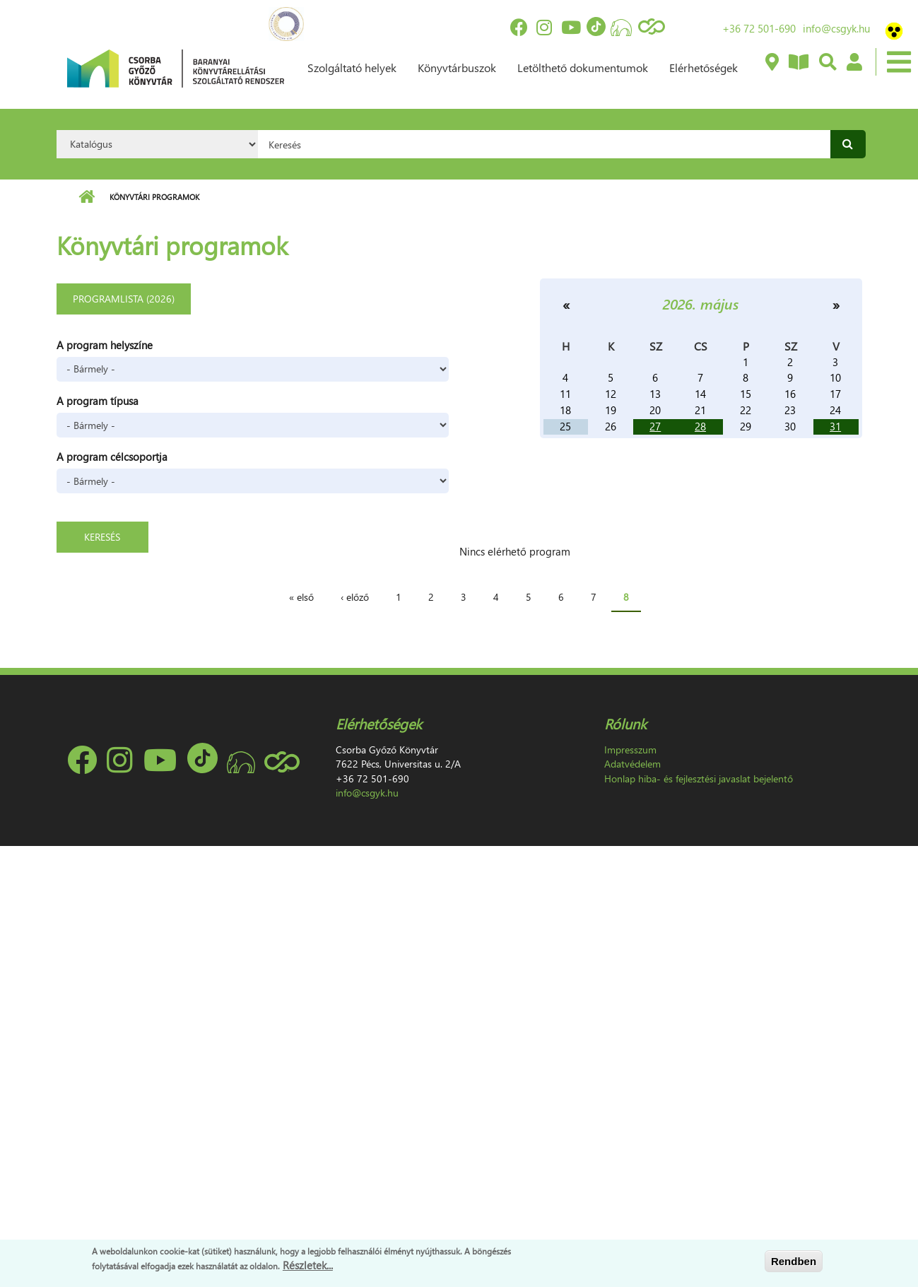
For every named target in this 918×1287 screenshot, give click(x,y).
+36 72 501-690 (759, 28)
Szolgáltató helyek (351, 67)
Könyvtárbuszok (457, 67)
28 (700, 426)
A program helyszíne (105, 345)
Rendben (793, 1261)
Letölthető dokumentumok (582, 67)
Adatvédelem (632, 763)
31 (835, 426)
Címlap (86, 197)
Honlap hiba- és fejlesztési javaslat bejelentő (698, 778)
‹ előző (355, 597)
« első (301, 597)
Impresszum (630, 749)
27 (655, 426)
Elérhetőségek (703, 67)
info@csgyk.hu (836, 28)
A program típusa (98, 401)
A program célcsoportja (112, 456)
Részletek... (308, 1265)
